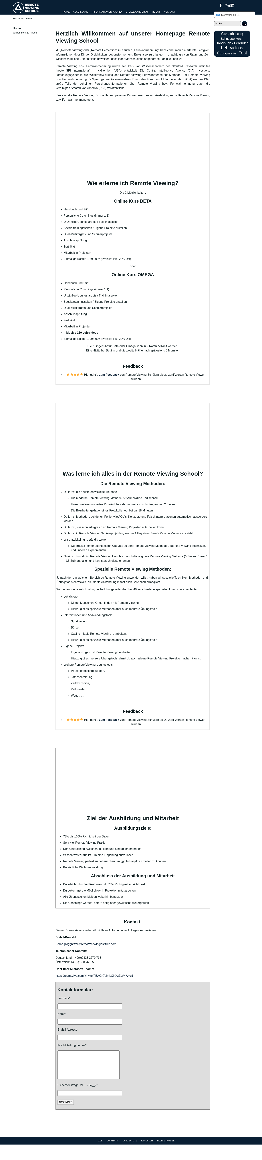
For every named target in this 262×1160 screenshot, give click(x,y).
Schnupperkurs (231, 38)
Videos (156, 11)
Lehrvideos (232, 47)
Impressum (147, 1146)
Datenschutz (130, 1146)
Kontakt (169, 11)
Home (66, 11)
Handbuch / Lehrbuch (232, 43)
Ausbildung (81, 11)
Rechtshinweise (165, 1146)
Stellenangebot (137, 11)
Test (243, 52)
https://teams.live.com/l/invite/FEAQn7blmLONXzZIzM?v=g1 (94, 975)
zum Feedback (109, 374)
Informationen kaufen (107, 11)
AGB (100, 1146)
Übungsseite (226, 53)
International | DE (228, 14)
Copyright (112, 1146)
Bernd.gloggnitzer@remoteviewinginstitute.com (85, 944)
